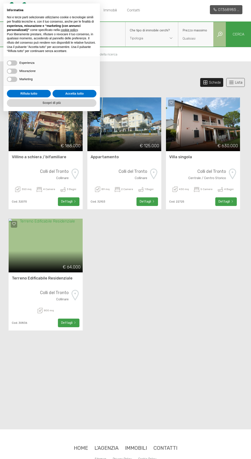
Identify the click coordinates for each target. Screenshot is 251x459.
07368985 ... (226, 9)
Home (81, 448)
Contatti (133, 10)
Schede (212, 82)
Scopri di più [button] (52, 102)
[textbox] (147, 38)
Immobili (110, 10)
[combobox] (152, 38)
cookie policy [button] (69, 30)
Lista (235, 82)
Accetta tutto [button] (74, 93)
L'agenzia (107, 448)
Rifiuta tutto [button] (28, 93)
